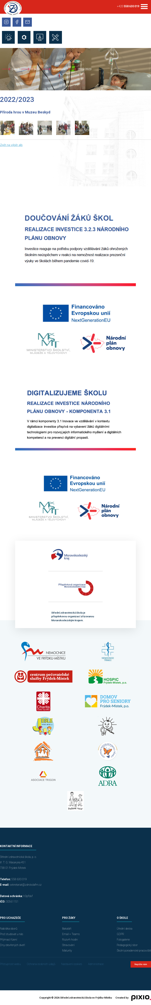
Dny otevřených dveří (12, 945)
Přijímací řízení (8, 939)
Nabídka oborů (8, 928)
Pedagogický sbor (127, 945)
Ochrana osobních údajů (41, 964)
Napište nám (140, 964)
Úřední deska (124, 928)
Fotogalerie (59, 69)
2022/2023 (84, 69)
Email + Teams (71, 934)
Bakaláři (66, 928)
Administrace (96, 964)
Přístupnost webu (10, 964)
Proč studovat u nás (11, 934)
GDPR (120, 934)
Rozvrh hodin (70, 939)
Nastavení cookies (71, 964)
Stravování (68, 945)
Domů (15, 69)
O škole (35, 69)
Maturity (67, 950)
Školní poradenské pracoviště (134, 950)
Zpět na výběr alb (11, 145)
